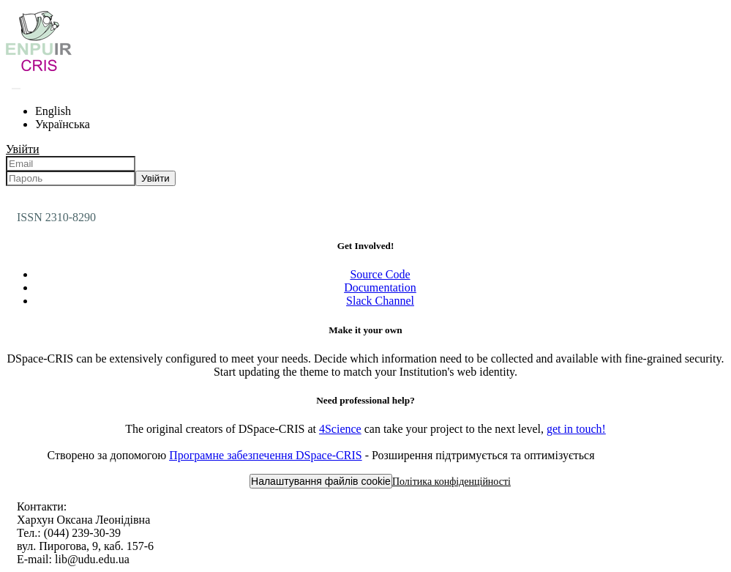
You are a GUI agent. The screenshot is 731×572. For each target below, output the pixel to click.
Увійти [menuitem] (23, 149)
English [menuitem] (53, 111)
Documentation (380, 287)
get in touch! (576, 429)
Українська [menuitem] (62, 124)
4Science (340, 429)
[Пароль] (70, 178)
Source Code (380, 274)
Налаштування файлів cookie (321, 481)
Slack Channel (380, 300)
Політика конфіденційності (451, 481)
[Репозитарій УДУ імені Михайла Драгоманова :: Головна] (39, 70)
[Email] (70, 163)
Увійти (155, 178)
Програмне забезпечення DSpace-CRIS (265, 455)
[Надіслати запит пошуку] (16, 88)
